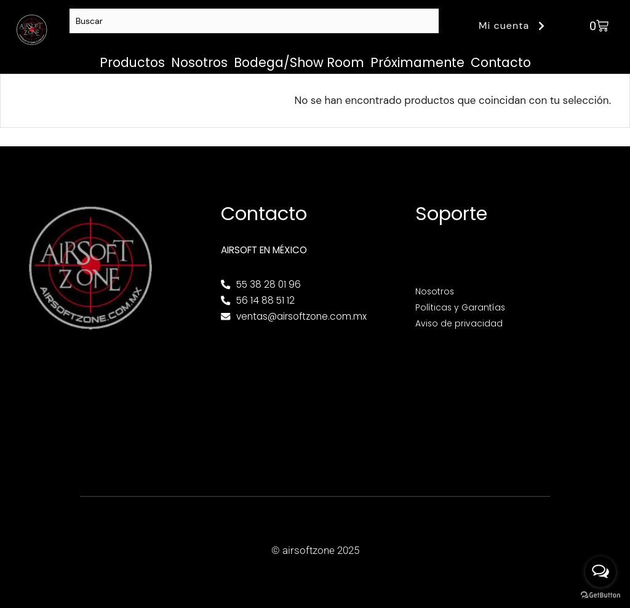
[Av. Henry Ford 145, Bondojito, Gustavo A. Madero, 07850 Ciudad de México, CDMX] (315, 402)
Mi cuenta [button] (513, 25)
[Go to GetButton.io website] (600, 595)
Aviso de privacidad (460, 323)
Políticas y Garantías (462, 307)
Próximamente (417, 62)
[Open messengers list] (600, 571)
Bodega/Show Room (299, 62)
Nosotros (199, 62)
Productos (132, 62)
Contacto (501, 62)
